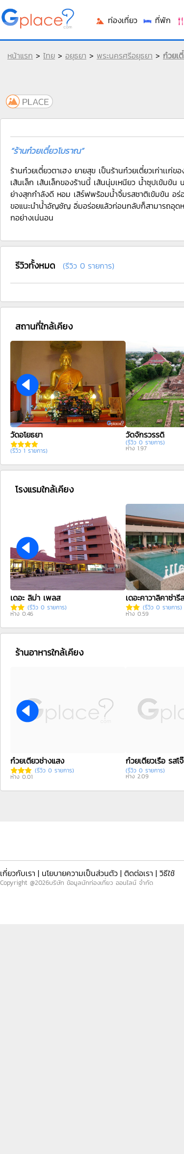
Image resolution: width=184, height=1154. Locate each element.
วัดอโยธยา (26, 435)
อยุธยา (75, 55)
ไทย (49, 55)
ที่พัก (156, 20)
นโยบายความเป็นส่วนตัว (80, 873)
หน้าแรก (20, 55)
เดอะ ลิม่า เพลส (35, 598)
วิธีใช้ (167, 873)
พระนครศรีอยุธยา (125, 55)
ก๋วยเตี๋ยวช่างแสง (37, 761)
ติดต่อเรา (138, 873)
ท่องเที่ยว (116, 20)
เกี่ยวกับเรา (17, 873)
